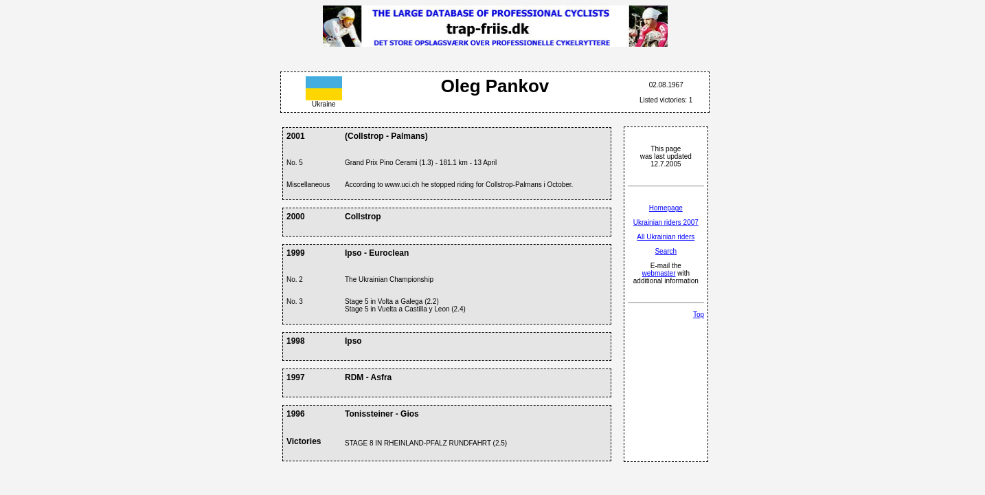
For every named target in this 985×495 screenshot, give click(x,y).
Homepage (666, 208)
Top (698, 314)
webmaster (659, 273)
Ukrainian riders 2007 (666, 222)
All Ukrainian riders (665, 237)
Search (666, 251)
